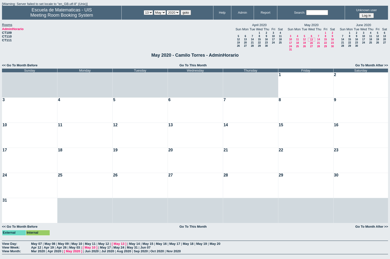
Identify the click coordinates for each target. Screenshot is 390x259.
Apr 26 (61, 247)
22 (259, 42)
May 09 (63, 244)
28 (252, 45)
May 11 (90, 244)
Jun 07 (145, 247)
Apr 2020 (54, 251)
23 (266, 42)
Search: (299, 12)
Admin (242, 12)
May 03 (74, 247)
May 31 (132, 247)
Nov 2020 (174, 251)
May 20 (215, 244)
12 (238, 39)
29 (259, 45)
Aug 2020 (124, 251)
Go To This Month (193, 65)
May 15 (148, 244)
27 (245, 45)
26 (238, 45)
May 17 (174, 244)
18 (280, 39)
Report (265, 12)
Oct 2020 (157, 251)
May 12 (103, 244)
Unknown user (366, 10)
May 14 (134, 244)
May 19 (201, 244)
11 (280, 36)
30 (266, 45)
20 (245, 42)
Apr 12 (36, 247)
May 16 (161, 244)
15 (259, 39)
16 (266, 39)
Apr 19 (49, 247)
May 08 (50, 244)
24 (273, 42)
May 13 (119, 244)
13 (245, 39)
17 (273, 39)
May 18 (188, 244)
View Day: (9, 244)
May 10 (76, 244)
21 (252, 42)
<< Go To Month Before (20, 65)
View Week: (11, 247)
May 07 (36, 244)
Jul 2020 (107, 251)
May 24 (118, 247)
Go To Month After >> (371, 65)
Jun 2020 (92, 251)
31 (290, 49)
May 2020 (73, 251)
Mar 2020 (38, 251)
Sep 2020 (141, 251)
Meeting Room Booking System (61, 15)
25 (280, 42)
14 (252, 39)
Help (222, 12)
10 (273, 36)
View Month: (11, 251)
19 (238, 42)
